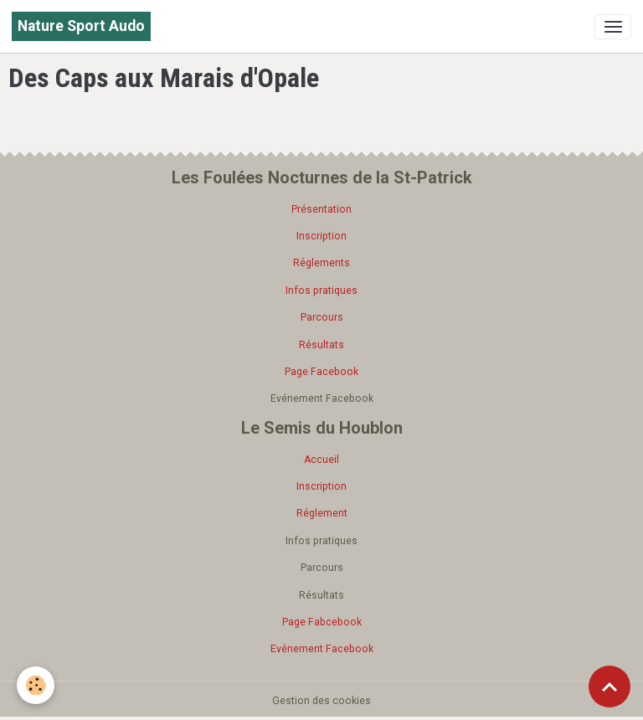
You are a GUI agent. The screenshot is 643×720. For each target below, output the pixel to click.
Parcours (322, 317)
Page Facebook (321, 372)
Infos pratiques (321, 290)
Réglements (321, 263)
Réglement (321, 513)
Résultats (321, 345)
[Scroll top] (609, 686)
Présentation (321, 209)
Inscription (321, 236)
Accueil (321, 459)
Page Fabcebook (322, 622)
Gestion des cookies (321, 701)
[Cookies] (35, 685)
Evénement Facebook (321, 649)
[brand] (81, 26)
